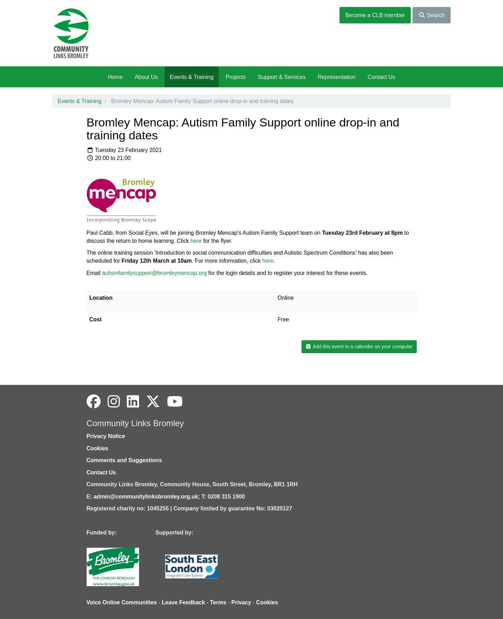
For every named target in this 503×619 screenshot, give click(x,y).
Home (115, 77)
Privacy (241, 602)
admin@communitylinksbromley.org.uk (146, 497)
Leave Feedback (183, 602)
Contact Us (381, 77)
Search (431, 15)
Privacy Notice (106, 436)
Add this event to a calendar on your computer (359, 346)
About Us (146, 77)
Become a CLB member (375, 15)
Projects (236, 77)
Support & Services (282, 77)
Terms (218, 602)
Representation (337, 77)
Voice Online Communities (122, 602)
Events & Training (191, 77)
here (268, 261)
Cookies (97, 448)
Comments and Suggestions (124, 460)
